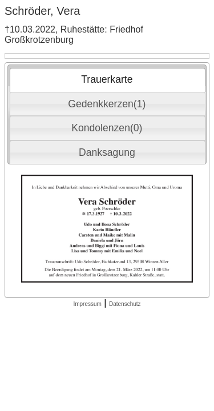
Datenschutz (125, 304)
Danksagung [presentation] (107, 152)
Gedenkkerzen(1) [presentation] (107, 104)
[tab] (107, 80)
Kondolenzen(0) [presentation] (106, 128)
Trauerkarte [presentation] (106, 79)
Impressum (87, 304)
